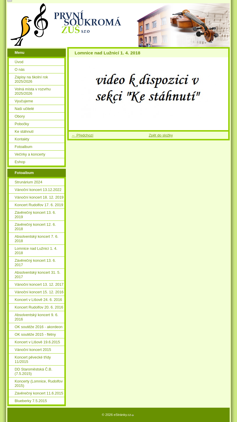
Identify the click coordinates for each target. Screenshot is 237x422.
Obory (20, 116)
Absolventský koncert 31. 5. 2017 (38, 274)
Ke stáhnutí (24, 131)
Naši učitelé (24, 108)
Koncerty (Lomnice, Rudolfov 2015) (39, 383)
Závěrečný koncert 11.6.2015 (39, 393)
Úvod (19, 62)
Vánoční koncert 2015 (33, 349)
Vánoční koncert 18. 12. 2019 (39, 197)
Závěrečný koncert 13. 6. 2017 (35, 262)
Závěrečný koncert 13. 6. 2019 (35, 214)
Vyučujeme (24, 101)
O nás (20, 69)
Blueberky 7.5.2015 (31, 401)
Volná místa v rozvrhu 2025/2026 (33, 91)
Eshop (20, 162)
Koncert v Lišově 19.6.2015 (37, 342)
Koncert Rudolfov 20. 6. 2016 (39, 307)
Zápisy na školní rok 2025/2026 (31, 79)
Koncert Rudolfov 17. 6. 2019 (39, 205)
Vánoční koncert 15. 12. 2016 (39, 292)
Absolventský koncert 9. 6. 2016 (36, 317)
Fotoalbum (23, 146)
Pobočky (22, 124)
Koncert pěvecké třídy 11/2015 (33, 359)
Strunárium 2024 (28, 182)
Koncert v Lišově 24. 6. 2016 (38, 299)
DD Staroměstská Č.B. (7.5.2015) (33, 371)
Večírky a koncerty (30, 154)
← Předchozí (82, 135)
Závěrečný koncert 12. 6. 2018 (35, 226)
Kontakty (22, 139)
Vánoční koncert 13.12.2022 (38, 189)
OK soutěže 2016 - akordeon (39, 327)
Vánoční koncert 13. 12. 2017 (39, 284)
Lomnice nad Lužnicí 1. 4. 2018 (36, 250)
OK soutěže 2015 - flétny (35, 334)
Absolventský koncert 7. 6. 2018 (36, 238)
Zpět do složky (161, 135)
